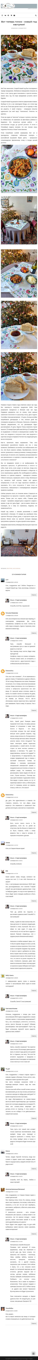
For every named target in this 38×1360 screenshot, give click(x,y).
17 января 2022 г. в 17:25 (12, 873)
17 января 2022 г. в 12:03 (16, 718)
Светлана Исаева (11, 1008)
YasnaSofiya (9, 1308)
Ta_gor (8, 1069)
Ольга (8, 1151)
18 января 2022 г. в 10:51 (16, 860)
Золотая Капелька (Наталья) (15, 1189)
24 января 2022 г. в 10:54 (16, 1126)
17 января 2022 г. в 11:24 (12, 673)
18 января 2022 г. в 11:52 (12, 1071)
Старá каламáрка (14, 1358)
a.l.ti (7, 579)
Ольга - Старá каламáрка (18, 600)
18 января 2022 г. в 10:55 (16, 908)
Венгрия (9, 568)
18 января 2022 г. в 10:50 (16, 820)
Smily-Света (9, 975)
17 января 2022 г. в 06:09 (12, 615)
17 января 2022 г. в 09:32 (16, 602)
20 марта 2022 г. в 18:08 (11, 1310)
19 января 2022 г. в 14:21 (12, 1191)
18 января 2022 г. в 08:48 (12, 1011)
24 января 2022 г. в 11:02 (16, 1241)
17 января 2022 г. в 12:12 (12, 797)
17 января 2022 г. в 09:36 (16, 640)
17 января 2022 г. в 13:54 (12, 845)
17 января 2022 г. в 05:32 (12, 582)
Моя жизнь (16, 568)
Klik (7, 871)
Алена (8, 842)
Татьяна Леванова (12, 613)
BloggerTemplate (29, 1358)
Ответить (34, 595)
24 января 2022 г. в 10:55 (16, 1176)
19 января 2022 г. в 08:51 (12, 1153)
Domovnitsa (9, 670)
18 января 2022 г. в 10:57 (16, 1043)
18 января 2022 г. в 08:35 (12, 978)
